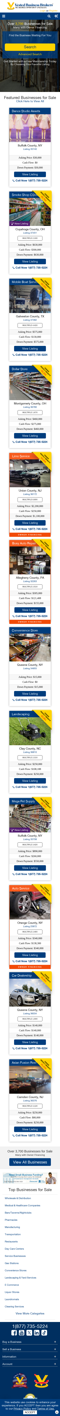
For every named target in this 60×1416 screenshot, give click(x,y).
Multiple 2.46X (30, 932)
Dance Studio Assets (26, 111)
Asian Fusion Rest (24, 1062)
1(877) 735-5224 (30, 1326)
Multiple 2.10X (30, 238)
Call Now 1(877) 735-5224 (30, 180)
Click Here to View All (30, 101)
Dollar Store (20, 369)
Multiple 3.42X (30, 845)
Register (53, 10)
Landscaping (20, 714)
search (30, 47)
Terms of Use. (46, 1408)
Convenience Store (25, 630)
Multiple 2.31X (30, 757)
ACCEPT (30, 1412)
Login (43, 10)
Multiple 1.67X (30, 412)
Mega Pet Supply (23, 801)
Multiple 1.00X (30, 1019)
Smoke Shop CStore (26, 195)
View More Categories (30, 1313)
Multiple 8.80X (30, 499)
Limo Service (21, 456)
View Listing (30, 174)
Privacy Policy (22, 1408)
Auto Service (20, 888)
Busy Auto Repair (24, 543)
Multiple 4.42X (30, 325)
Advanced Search (30, 54)
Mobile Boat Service (25, 282)
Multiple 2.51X (30, 587)
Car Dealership (22, 975)
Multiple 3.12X (30, 1106)
